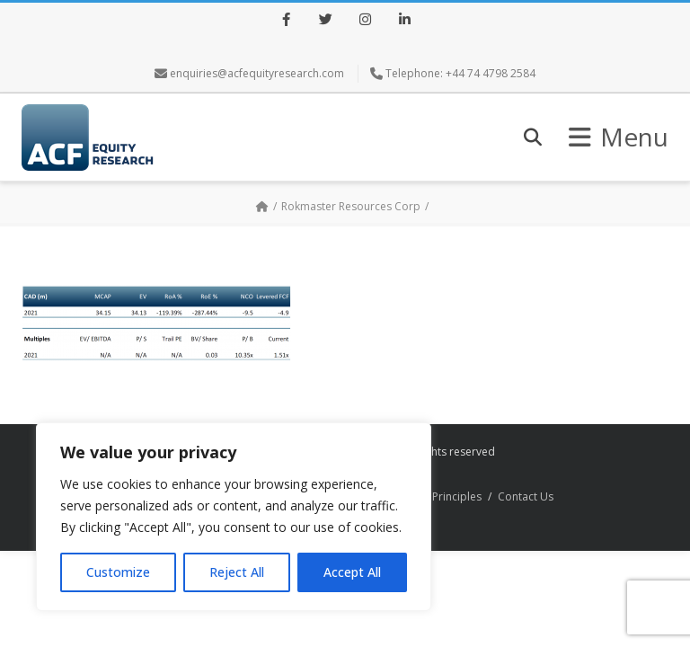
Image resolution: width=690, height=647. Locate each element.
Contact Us (525, 496)
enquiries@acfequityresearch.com (257, 73)
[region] (233, 516)
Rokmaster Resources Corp (350, 206)
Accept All (352, 572)
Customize (118, 572)
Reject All (236, 572)
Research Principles (432, 496)
